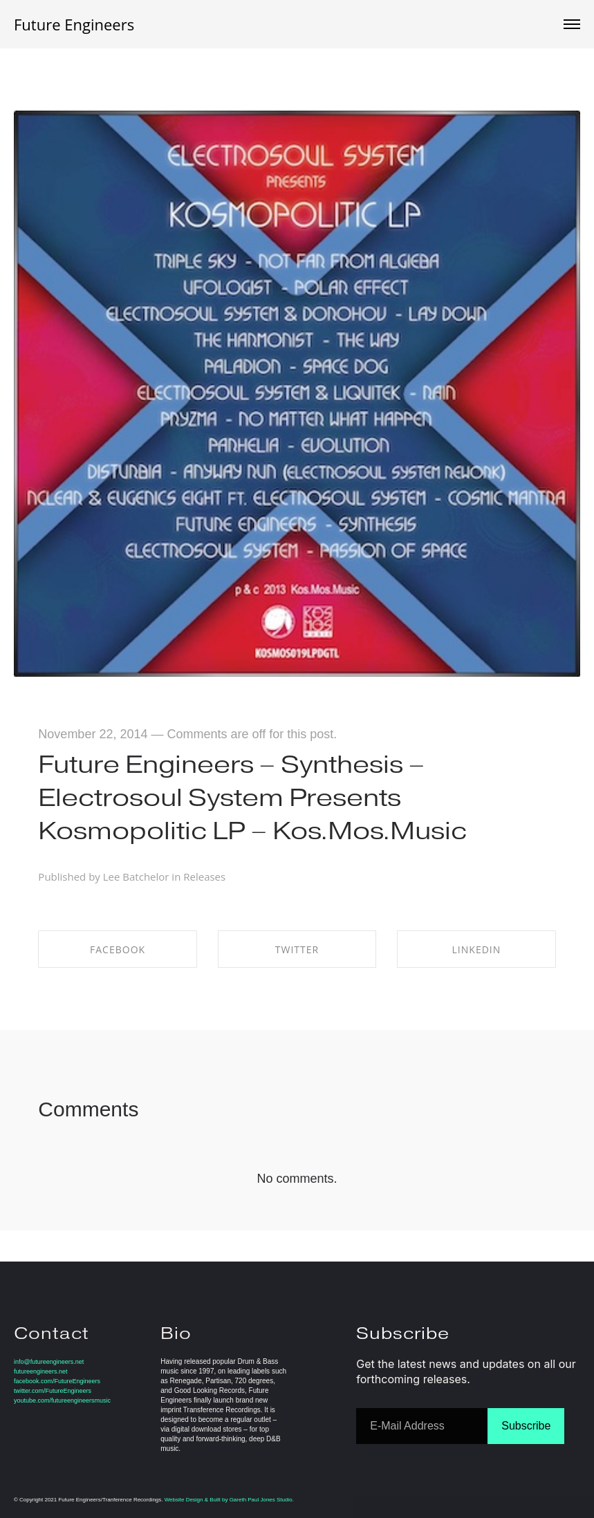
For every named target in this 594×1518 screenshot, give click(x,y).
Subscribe (525, 1426)
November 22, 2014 (92, 734)
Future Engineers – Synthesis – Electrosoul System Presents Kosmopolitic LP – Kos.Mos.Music (252, 797)
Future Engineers (74, 24)
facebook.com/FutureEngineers (57, 1381)
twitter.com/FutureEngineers (52, 1390)
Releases (204, 876)
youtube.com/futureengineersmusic (62, 1400)
